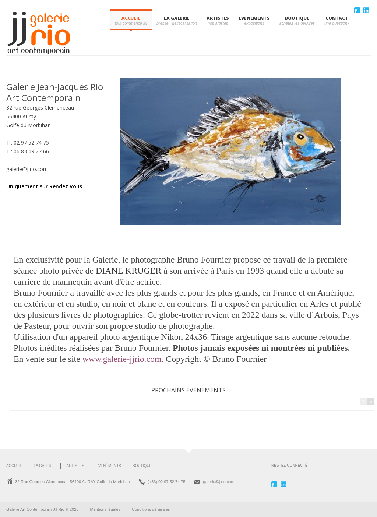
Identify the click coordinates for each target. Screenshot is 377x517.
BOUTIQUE (297, 18)
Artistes (75, 466)
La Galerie (44, 466)
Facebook (358, 10)
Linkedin (367, 10)
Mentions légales (105, 509)
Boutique (142, 466)
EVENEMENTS (254, 18)
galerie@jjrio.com (219, 481)
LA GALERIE (176, 18)
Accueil (130, 18)
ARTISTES (218, 18)
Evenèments (108, 466)
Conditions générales (151, 509)
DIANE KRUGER (129, 270)
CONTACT (336, 18)
